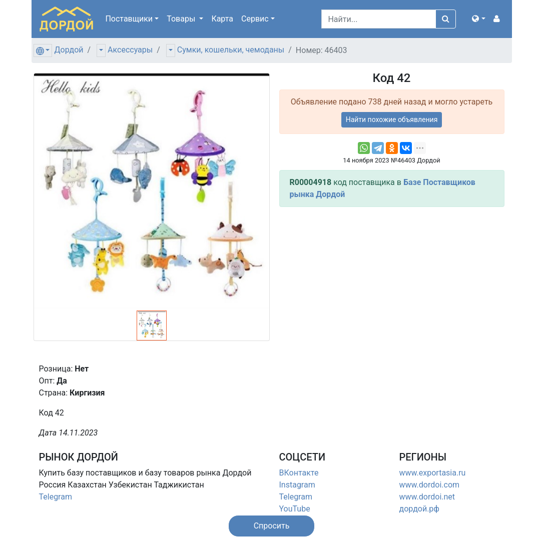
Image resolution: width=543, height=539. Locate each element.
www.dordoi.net (427, 497)
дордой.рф (419, 509)
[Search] (378, 19)
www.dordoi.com (429, 485)
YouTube (294, 509)
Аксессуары (130, 49)
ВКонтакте (299, 473)
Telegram (55, 497)
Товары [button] (182, 19)
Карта (222, 19)
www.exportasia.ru (432, 473)
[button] (478, 19)
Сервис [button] (255, 19)
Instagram (297, 485)
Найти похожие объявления (392, 120)
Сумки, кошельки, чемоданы (230, 49)
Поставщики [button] (129, 19)
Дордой (68, 49)
